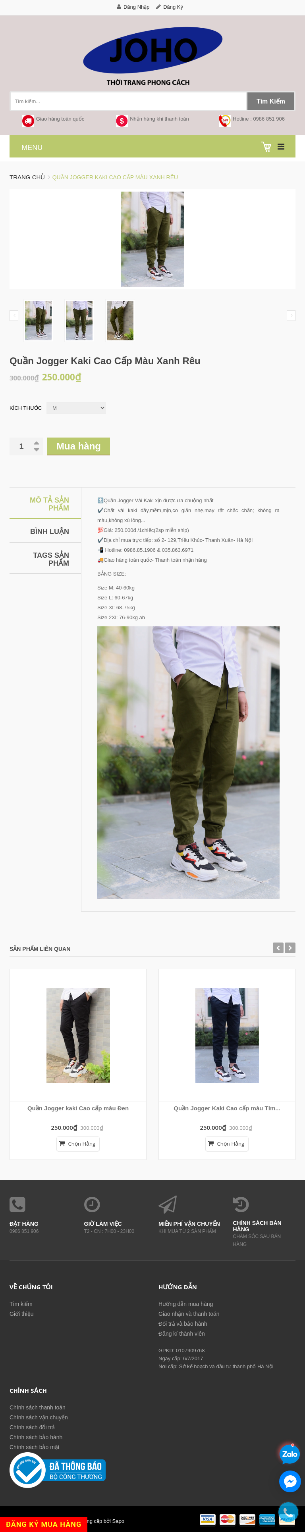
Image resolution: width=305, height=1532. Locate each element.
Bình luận (49, 532)
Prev (14, 315)
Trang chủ (27, 177)
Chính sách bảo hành (36, 1437)
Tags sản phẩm (51, 559)
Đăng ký (173, 7)
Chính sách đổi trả (32, 1427)
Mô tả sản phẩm (49, 504)
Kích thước (26, 408)
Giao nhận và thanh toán (189, 1314)
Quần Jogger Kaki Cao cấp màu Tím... (227, 1108)
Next (291, 315)
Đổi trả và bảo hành (182, 1324)
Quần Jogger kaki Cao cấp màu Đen (78, 1108)
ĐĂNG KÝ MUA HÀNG (43, 1524)
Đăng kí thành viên (181, 1333)
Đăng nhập (137, 7)
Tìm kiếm (21, 1304)
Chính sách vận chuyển (39, 1417)
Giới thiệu (22, 1314)
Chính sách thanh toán (38, 1407)
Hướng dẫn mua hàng (185, 1304)
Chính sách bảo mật (35, 1447)
